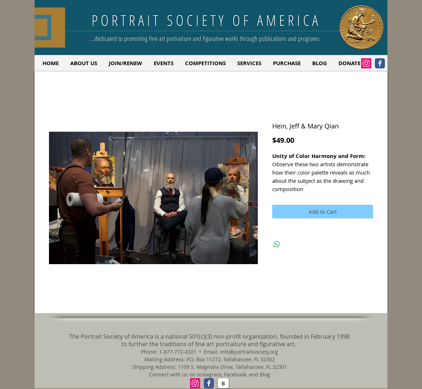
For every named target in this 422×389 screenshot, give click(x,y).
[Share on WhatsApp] (277, 244)
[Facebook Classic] (380, 63)
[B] (223, 383)
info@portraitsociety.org (249, 351)
